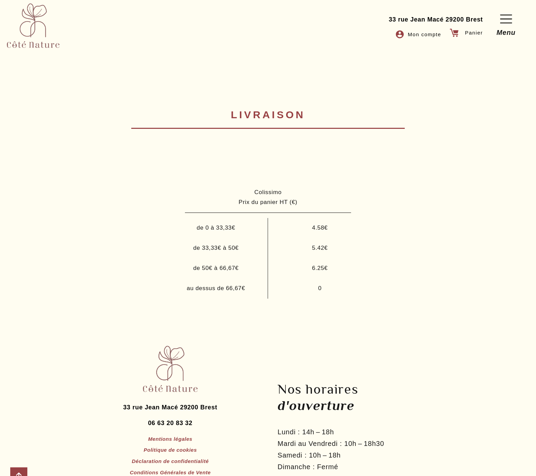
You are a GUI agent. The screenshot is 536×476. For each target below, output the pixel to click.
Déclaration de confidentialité (170, 467)
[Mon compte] (399, 34)
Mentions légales (170, 444)
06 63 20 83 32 (170, 427)
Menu (506, 32)
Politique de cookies (170, 456)
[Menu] (506, 19)
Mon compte (424, 34)
